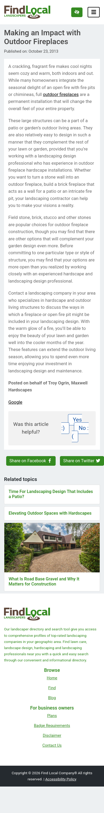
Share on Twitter (82, 460)
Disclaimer (52, 735)
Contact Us (52, 745)
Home (52, 678)
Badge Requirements (52, 725)
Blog (52, 697)
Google (15, 402)
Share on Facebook (30, 460)
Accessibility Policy (60, 779)
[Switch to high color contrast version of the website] (77, 12)
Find (52, 687)
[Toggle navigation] (94, 12)
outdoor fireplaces (61, 94)
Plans (52, 715)
